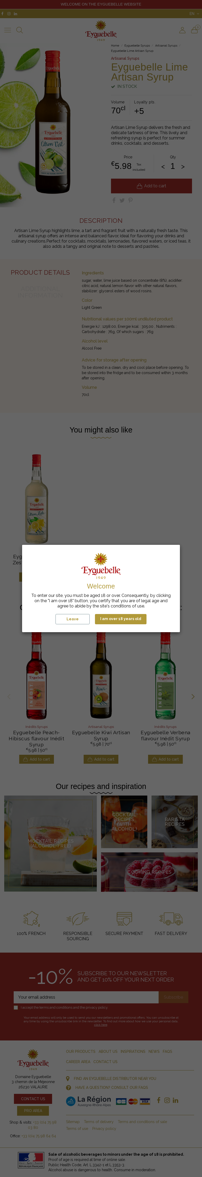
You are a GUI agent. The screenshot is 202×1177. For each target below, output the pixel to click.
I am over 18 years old (120, 619)
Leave (73, 619)
